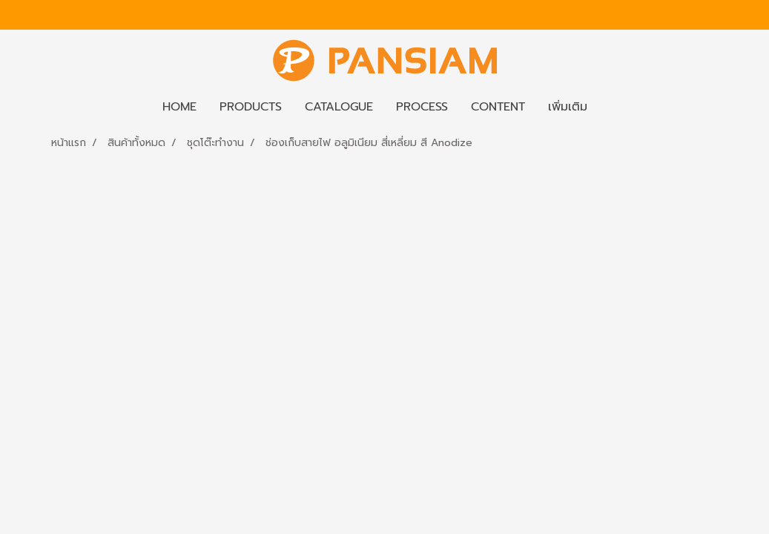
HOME (179, 107)
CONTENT (498, 107)
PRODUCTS (251, 107)
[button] (612, 107)
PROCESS (422, 107)
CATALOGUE (339, 107)
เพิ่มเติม (567, 107)
